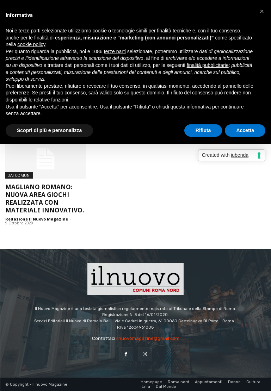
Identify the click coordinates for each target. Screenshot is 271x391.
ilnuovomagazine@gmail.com (147, 338)
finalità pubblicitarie (208, 65)
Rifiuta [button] (203, 130)
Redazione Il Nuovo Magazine (36, 219)
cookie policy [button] (31, 44)
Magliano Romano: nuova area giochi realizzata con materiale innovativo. (44, 198)
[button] (261, 11)
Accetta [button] (245, 130)
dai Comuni (19, 175)
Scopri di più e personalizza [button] (49, 130)
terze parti (115, 51)
